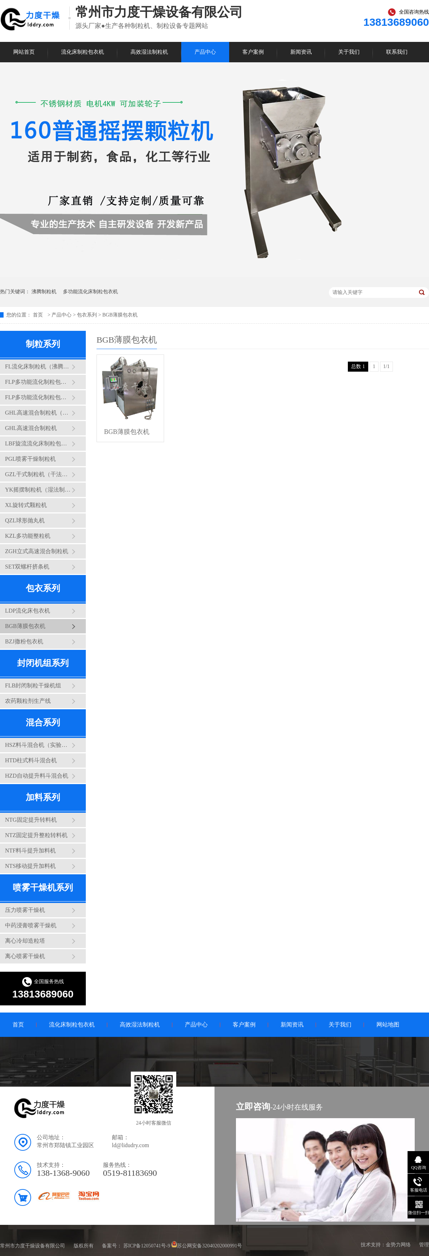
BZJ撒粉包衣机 (24, 641)
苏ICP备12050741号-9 (146, 1245)
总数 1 (358, 366)
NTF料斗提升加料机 (30, 850)
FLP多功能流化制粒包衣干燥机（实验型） (38, 382)
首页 (38, 315)
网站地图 (387, 1024)
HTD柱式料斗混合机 (31, 760)
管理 (424, 1244)
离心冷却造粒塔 (25, 941)
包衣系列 (87, 315)
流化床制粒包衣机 (82, 52)
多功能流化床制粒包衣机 (90, 291)
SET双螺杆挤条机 (27, 567)
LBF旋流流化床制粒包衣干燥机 (38, 443)
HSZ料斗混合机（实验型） (38, 745)
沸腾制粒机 (43, 291)
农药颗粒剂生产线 (28, 701)
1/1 (386, 366)
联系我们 (397, 52)
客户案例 (253, 52)
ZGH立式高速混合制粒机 (36, 551)
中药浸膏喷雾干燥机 (30, 925)
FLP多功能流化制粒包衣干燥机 (38, 397)
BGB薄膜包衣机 (120, 315)
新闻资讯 (301, 52)
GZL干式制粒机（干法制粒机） (38, 474)
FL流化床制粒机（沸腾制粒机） (38, 366)
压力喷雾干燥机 (25, 910)
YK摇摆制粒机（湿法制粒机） (38, 490)
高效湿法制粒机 (149, 52)
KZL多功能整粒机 (27, 536)
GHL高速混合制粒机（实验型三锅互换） (38, 413)
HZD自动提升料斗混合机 (36, 776)
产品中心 (205, 52)
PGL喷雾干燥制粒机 (30, 459)
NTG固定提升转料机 (31, 820)
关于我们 (349, 52)
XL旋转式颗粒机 (26, 505)
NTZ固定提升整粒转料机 (36, 835)
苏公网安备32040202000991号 (209, 1245)
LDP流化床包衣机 (27, 611)
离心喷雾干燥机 (25, 956)
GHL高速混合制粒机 (31, 428)
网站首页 (24, 52)
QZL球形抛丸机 (25, 520)
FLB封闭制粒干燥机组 (33, 685)
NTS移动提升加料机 (30, 866)
